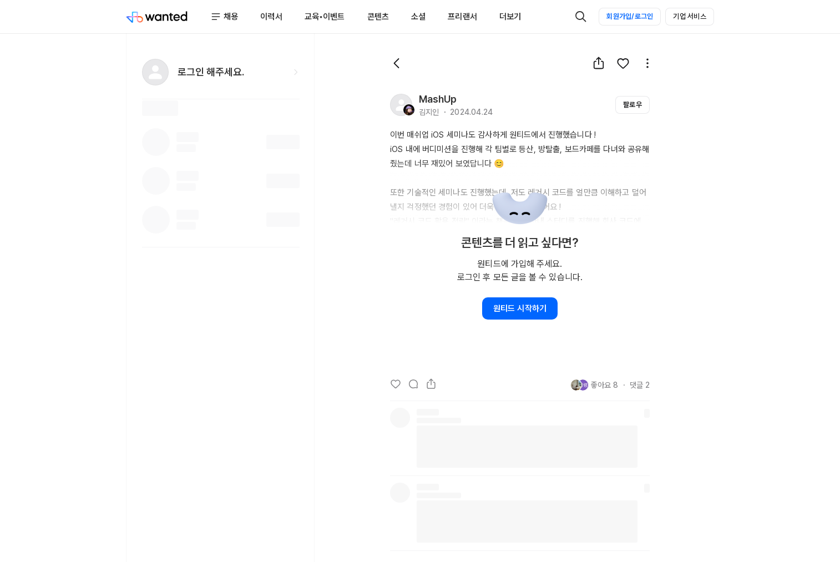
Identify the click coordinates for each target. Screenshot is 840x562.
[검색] (581, 17)
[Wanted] (157, 17)
